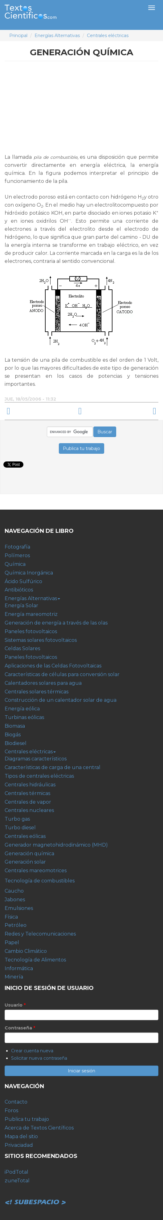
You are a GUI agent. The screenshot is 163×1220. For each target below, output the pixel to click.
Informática (19, 968)
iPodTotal (16, 1172)
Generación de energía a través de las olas (56, 623)
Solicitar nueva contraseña (39, 1058)
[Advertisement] (81, 110)
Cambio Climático (26, 951)
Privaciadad (19, 1145)
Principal (18, 35)
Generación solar (25, 862)
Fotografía (17, 547)
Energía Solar (21, 605)
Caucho (14, 891)
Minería (14, 977)
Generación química (29, 853)
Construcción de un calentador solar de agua (60, 700)
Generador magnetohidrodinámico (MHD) (56, 845)
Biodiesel (15, 743)
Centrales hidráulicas (30, 785)
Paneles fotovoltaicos (31, 631)
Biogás (13, 735)
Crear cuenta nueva (32, 1051)
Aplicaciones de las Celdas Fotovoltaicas (53, 666)
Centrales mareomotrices (36, 870)
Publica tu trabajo (27, 1119)
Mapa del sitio (21, 1136)
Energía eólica (22, 709)
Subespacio (35, 1195)
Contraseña (20, 1028)
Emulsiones (19, 908)
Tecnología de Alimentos (35, 960)
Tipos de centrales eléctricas (39, 776)
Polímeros (17, 555)
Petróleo (15, 925)
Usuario (15, 1005)
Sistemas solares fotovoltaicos (41, 640)
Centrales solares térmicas (36, 692)
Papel (12, 942)
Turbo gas (17, 819)
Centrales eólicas (25, 836)
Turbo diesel (20, 828)
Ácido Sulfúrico (23, 581)
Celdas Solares (22, 648)
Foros (11, 1110)
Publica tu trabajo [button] (81, 448)
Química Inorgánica (29, 573)
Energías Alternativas (57, 35)
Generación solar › (124, 411)
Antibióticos (19, 590)
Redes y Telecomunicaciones (40, 934)
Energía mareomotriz (31, 614)
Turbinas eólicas (24, 717)
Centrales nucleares (29, 810)
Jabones (15, 899)
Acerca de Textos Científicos (39, 1128)
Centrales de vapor (28, 802)
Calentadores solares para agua (43, 683)
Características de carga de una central (52, 767)
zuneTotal (17, 1181)
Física (11, 917)
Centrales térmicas (27, 793)
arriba (80, 411)
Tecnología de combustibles (40, 881)
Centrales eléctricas (107, 35)
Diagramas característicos (36, 759)
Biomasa (15, 726)
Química (15, 564)
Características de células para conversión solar (62, 674)
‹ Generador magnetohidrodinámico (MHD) (38, 411)
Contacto (16, 1102)
